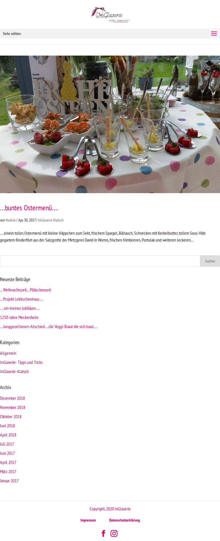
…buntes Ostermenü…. (29, 207)
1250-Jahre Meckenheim (19, 317)
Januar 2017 (9, 480)
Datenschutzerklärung (124, 520)
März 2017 (8, 471)
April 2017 (8, 462)
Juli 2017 (7, 444)
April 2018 (8, 435)
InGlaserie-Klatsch (51, 220)
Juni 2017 (7, 453)
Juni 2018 (7, 425)
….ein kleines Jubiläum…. (20, 308)
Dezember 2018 (12, 398)
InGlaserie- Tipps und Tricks (21, 362)
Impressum (88, 520)
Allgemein (8, 353)
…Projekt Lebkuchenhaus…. (21, 299)
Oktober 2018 (10, 416)
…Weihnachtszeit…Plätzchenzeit (25, 290)
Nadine (11, 220)
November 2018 (12, 407)
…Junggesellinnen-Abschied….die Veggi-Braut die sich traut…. (48, 326)
